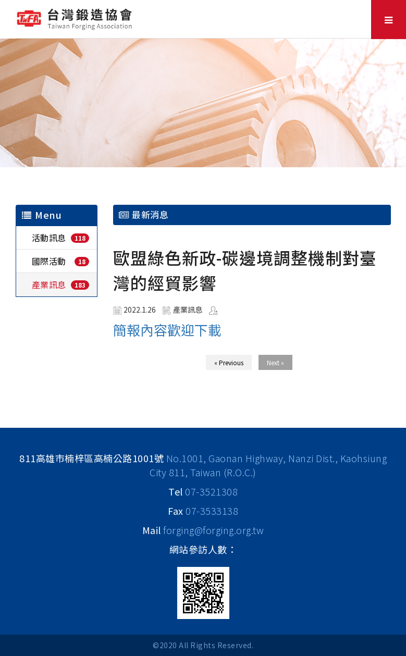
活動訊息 (49, 237)
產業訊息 (49, 284)
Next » (275, 362)
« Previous (228, 362)
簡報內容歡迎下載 (167, 329)
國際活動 (49, 261)
